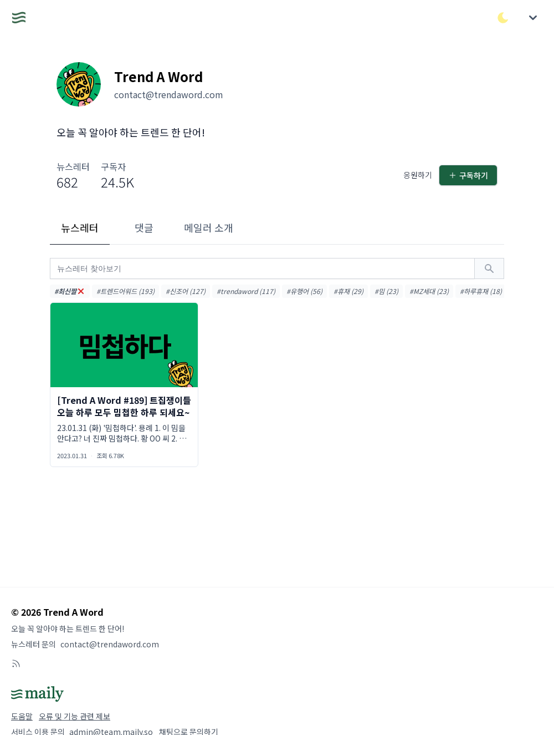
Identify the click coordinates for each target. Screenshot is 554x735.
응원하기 (417, 174)
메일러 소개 (208, 227)
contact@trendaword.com (109, 644)
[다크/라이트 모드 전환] (503, 17)
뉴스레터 (80, 227)
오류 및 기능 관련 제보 (74, 716)
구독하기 (468, 175)
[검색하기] (489, 268)
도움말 (22, 716)
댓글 (144, 227)
